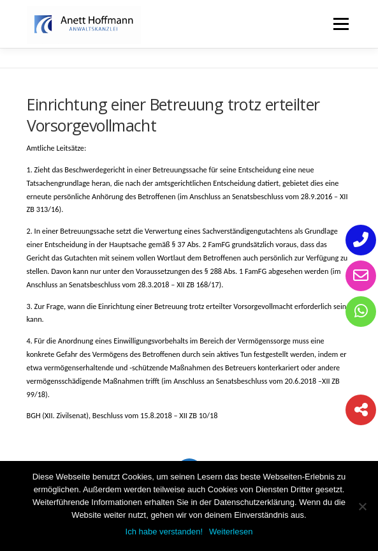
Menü (340, 24)
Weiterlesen (230, 531)
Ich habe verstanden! (164, 531)
